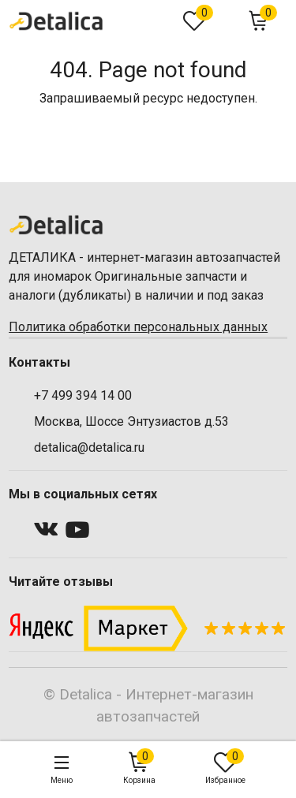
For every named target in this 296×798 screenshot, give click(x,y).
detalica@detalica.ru (89, 447)
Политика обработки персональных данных (138, 326)
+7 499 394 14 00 (83, 395)
